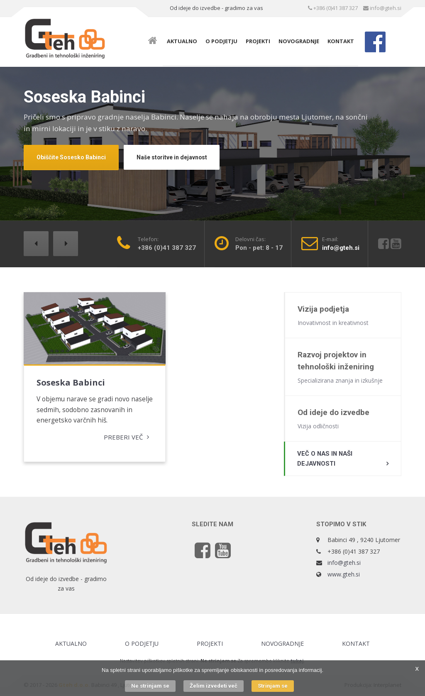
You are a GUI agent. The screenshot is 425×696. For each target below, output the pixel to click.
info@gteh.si (382, 8)
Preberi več (98, 436)
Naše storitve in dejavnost (172, 157)
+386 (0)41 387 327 (333, 8)
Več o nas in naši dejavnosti (326, 460)
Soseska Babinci (71, 370)
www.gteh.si (343, 576)
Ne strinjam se (150, 686)
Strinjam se (273, 686)
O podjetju (221, 41)
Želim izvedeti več (213, 686)
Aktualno (182, 41)
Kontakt (340, 41)
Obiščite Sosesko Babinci (71, 157)
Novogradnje (298, 41)
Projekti (258, 41)
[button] (36, 243)
